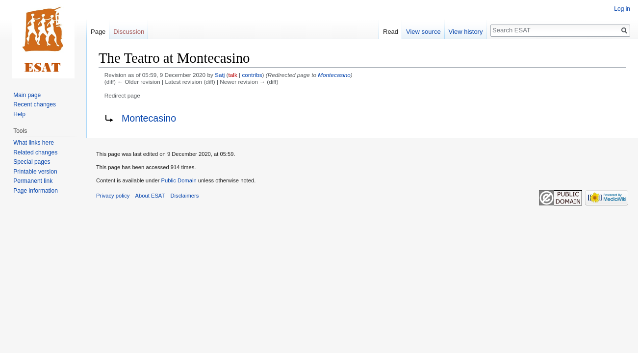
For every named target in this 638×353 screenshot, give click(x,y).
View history (466, 31)
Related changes (35, 152)
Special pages (31, 161)
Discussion (128, 31)
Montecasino (334, 75)
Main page (27, 95)
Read (390, 31)
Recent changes (34, 104)
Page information (35, 190)
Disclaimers (185, 196)
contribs (252, 75)
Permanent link (32, 180)
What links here (33, 142)
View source (423, 31)
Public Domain (178, 180)
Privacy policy (112, 196)
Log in (622, 8)
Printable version (35, 171)
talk (233, 75)
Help (19, 114)
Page (98, 31)
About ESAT (150, 196)
